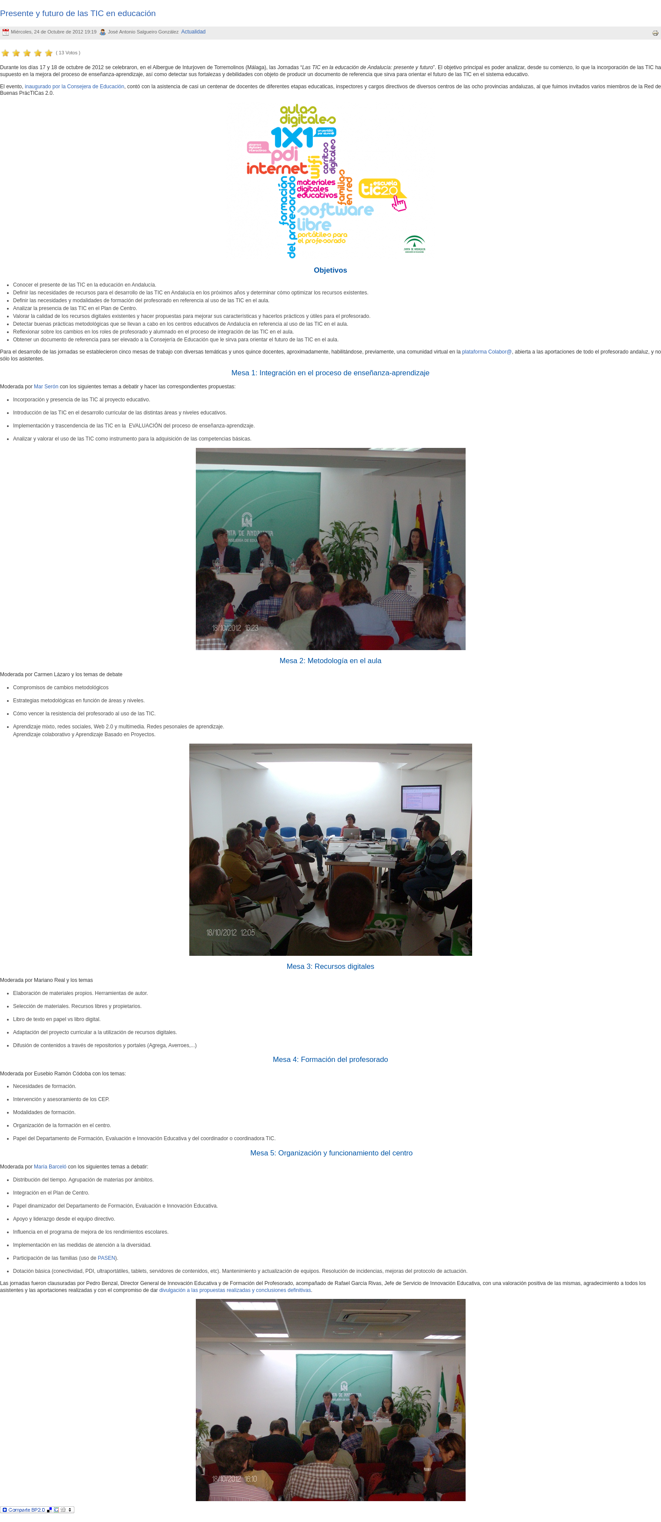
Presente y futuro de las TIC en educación (78, 13)
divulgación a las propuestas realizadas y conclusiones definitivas (235, 1290)
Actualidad (193, 32)
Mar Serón (46, 387)
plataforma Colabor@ (487, 352)
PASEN (106, 1258)
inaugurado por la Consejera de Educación (74, 86)
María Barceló (50, 1167)
